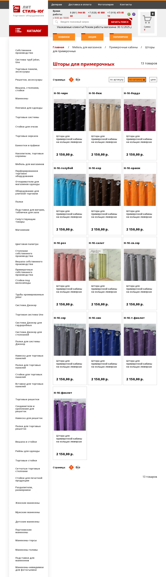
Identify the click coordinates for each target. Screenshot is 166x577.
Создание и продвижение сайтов (37, 555)
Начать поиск (121, 21)
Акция (88, 35)
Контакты (126, 4)
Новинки (61, 35)
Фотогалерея (105, 4)
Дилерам (56, 4)
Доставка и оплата (79, 4)
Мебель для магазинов (87, 47)
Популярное (119, 35)
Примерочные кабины (123, 47)
